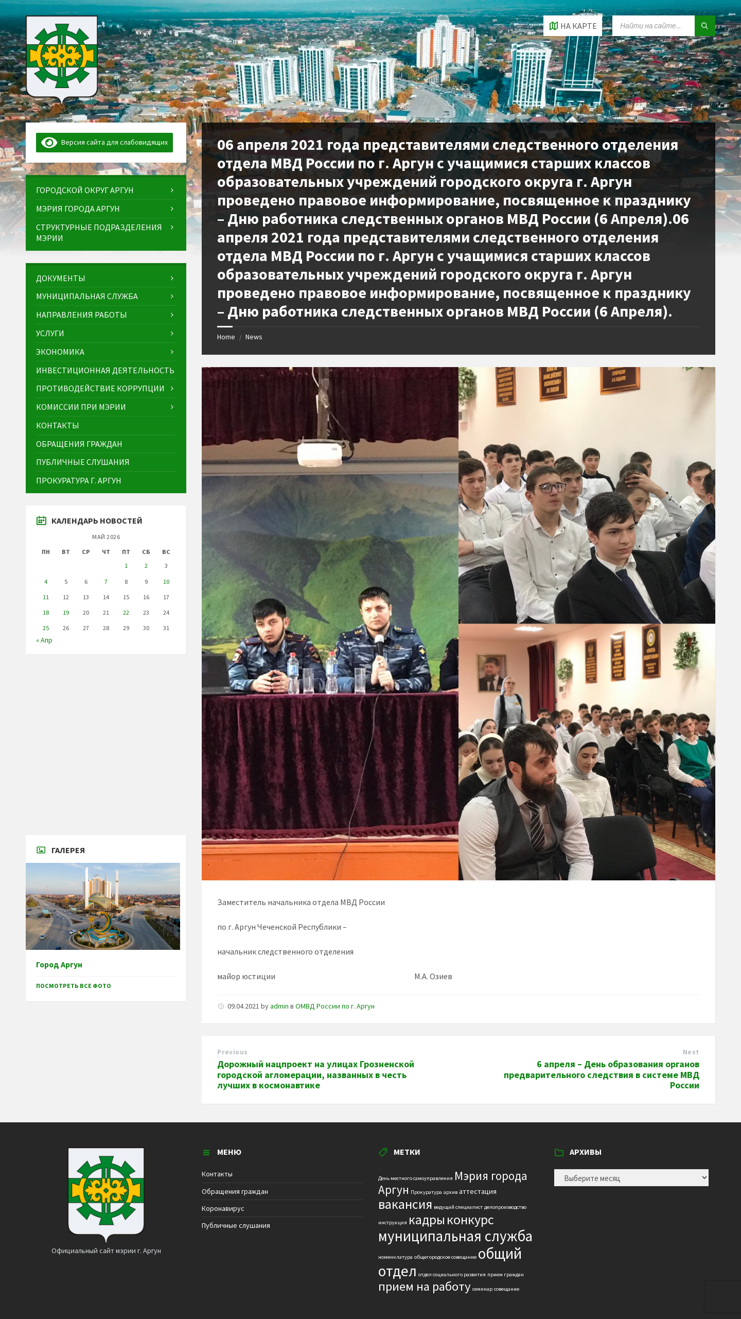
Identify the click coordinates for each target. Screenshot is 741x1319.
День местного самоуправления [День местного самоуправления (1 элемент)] (415, 1178)
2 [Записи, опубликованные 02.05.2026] (146, 565)
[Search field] (663, 25)
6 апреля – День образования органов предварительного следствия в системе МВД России (601, 1074)
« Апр (44, 640)
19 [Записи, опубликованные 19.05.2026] (66, 612)
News (253, 336)
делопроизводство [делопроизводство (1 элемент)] (505, 1207)
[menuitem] (106, 190)
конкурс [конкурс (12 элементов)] (470, 1219)
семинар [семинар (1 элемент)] (482, 1289)
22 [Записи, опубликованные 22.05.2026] (126, 612)
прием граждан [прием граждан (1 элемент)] (505, 1274)
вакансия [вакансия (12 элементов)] (405, 1203)
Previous (232, 1052)
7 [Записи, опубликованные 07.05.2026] (106, 581)
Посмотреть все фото (73, 986)
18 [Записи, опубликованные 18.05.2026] (46, 612)
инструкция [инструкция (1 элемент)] (392, 1222)
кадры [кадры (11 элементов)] (427, 1219)
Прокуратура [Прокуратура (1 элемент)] (426, 1192)
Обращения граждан (235, 1191)
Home (226, 336)
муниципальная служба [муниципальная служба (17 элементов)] (455, 1236)
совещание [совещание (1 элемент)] (506, 1289)
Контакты (217, 1173)
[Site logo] (62, 102)
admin (279, 1006)
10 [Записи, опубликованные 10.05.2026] (166, 581)
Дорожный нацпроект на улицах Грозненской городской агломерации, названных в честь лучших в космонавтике (315, 1074)
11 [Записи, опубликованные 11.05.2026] (46, 597)
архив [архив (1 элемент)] (450, 1192)
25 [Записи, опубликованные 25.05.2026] (46, 628)
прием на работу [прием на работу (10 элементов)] (424, 1286)
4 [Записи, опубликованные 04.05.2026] (45, 581)
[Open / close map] (572, 25)
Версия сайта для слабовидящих (104, 142)
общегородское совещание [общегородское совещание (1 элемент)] (445, 1257)
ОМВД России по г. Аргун (335, 1006)
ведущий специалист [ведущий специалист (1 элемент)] (458, 1207)
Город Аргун (59, 964)
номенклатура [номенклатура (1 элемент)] (395, 1257)
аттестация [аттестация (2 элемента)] (478, 1191)
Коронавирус (223, 1208)
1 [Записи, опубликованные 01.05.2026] (126, 565)
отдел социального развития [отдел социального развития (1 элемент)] (452, 1274)
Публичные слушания (236, 1225)
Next (691, 1052)
